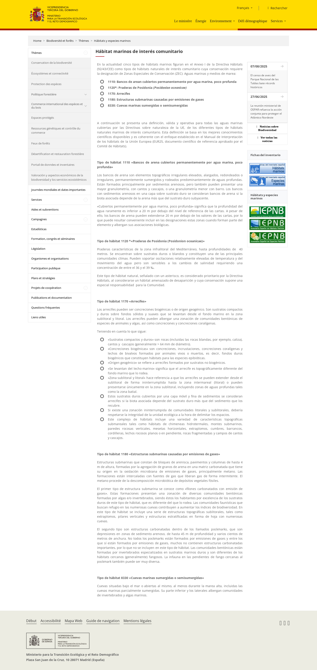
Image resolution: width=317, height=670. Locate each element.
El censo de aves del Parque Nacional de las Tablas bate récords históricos (265, 81)
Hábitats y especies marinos (112, 41)
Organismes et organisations (50, 258)
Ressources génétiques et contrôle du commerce (55, 130)
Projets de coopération (46, 288)
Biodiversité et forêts (60, 41)
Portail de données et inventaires (52, 165)
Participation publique (45, 268)
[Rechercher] (276, 8)
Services (277, 21)
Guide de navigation (103, 620)
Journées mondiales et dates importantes (58, 190)
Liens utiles (38, 317)
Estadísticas (38, 229)
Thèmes (84, 41)
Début (31, 620)
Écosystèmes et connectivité (49, 73)
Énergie (200, 21)
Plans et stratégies (43, 278)
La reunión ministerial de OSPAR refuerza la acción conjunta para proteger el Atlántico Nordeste (266, 111)
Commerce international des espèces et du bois (57, 105)
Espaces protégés (42, 118)
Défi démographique (252, 21)
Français (243, 8)
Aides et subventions (45, 209)
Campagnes (39, 219)
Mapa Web (73, 620)
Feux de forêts (40, 143)
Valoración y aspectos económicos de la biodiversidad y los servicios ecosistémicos (59, 177)
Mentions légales (137, 620)
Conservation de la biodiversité (51, 63)
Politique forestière (43, 94)
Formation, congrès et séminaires (53, 239)
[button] (234, 21)
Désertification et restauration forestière (57, 154)
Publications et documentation (51, 298)
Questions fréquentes (45, 308)
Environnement (221, 21)
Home (37, 41)
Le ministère (183, 21)
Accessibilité (51, 620)
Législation (38, 249)
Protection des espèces (46, 84)
